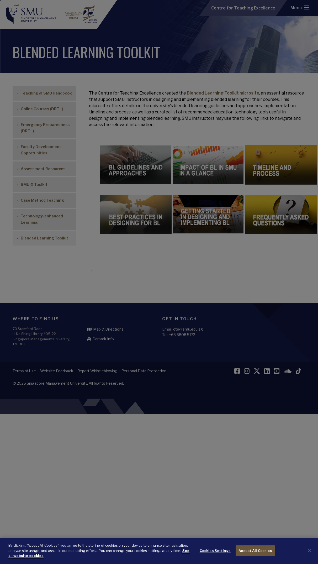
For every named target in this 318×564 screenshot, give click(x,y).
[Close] (309, 553)
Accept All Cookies (255, 553)
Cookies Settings (215, 553)
